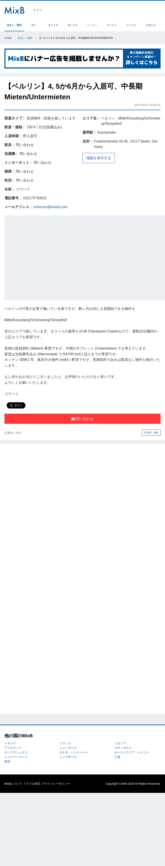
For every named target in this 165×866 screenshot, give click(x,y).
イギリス (10, 743)
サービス (112, 25)
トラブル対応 (31, 783)
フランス (65, 743)
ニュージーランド (16, 756)
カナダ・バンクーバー (73, 752)
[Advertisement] (41, 257)
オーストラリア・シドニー (131, 752)
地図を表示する (98, 158)
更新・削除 (151, 432)
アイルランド (13, 747)
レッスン (92, 25)
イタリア (120, 743)
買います (73, 25)
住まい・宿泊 (14, 25)
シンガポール (68, 756)
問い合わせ (82, 419)
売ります (53, 25)
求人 (33, 25)
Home (8, 38)
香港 (7, 761)
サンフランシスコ (16, 752)
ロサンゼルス (123, 747)
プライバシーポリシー (55, 783)
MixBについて (13, 783)
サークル (131, 25)
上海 (117, 756)
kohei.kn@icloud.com (50, 207)
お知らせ (151, 25)
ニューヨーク (68, 747)
